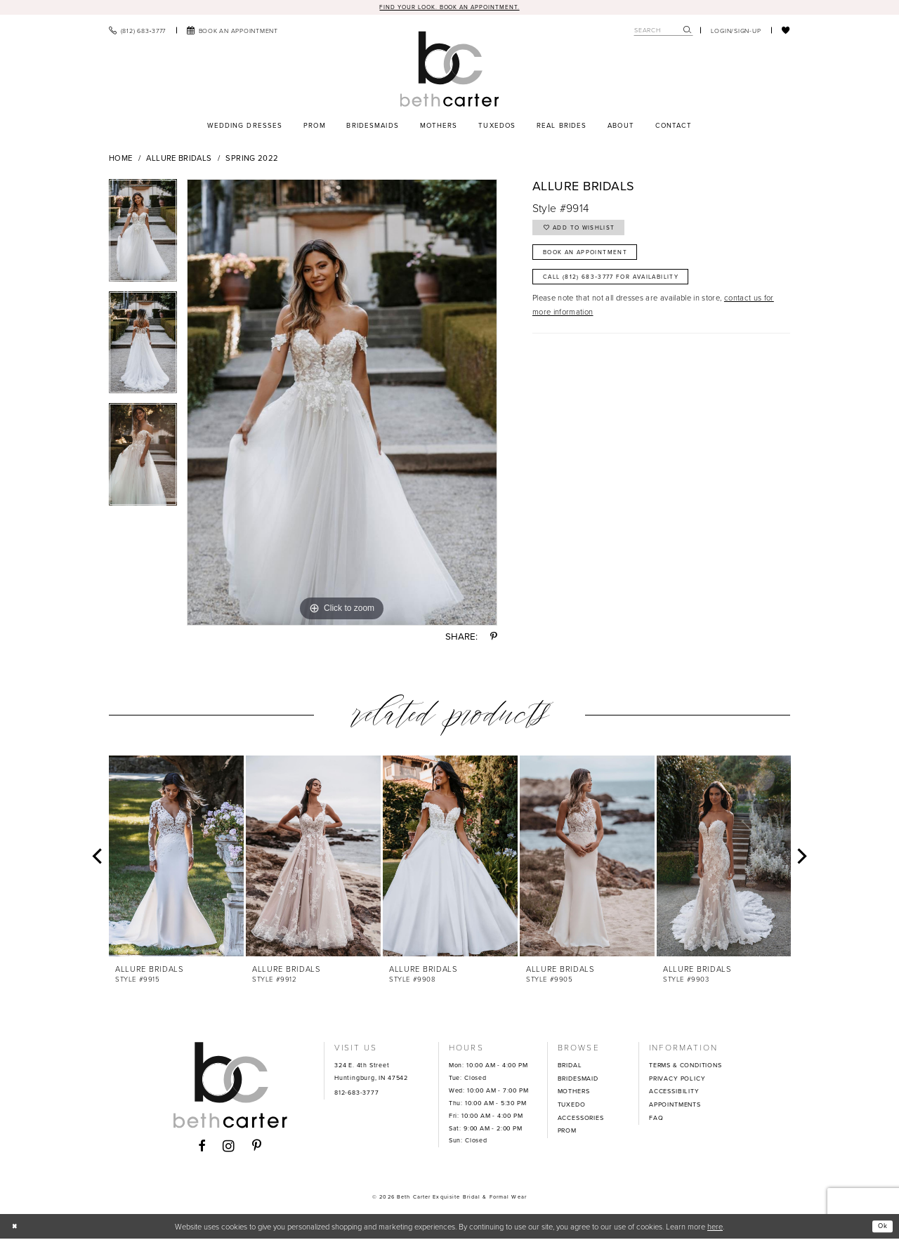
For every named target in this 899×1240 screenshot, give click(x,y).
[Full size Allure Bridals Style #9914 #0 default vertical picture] (342, 403)
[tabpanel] (143, 236)
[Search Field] (663, 31)
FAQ (656, 1118)
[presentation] (176, 856)
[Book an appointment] (232, 31)
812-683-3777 (356, 1093)
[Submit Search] (688, 31)
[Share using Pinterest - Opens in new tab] (493, 637)
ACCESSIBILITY (674, 1092)
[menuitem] (137, 31)
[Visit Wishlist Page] (786, 31)
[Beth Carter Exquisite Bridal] (449, 69)
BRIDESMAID (578, 1079)
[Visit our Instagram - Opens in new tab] (229, 1147)
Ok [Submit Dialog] (881, 1227)
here (715, 1227)
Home (120, 159)
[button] (736, 31)
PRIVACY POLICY (677, 1079)
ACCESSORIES (581, 1118)
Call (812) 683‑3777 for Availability (624, 288)
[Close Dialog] (16, 1227)
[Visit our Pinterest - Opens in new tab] (257, 1148)
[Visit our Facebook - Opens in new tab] (202, 1148)
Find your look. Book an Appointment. (449, 7)
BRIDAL (570, 1066)
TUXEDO (572, 1106)
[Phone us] (137, 31)
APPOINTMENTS (675, 1106)
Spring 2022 (251, 159)
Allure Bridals (178, 159)
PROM (567, 1132)
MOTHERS (574, 1092)
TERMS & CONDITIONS (685, 1066)
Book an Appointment (594, 260)
